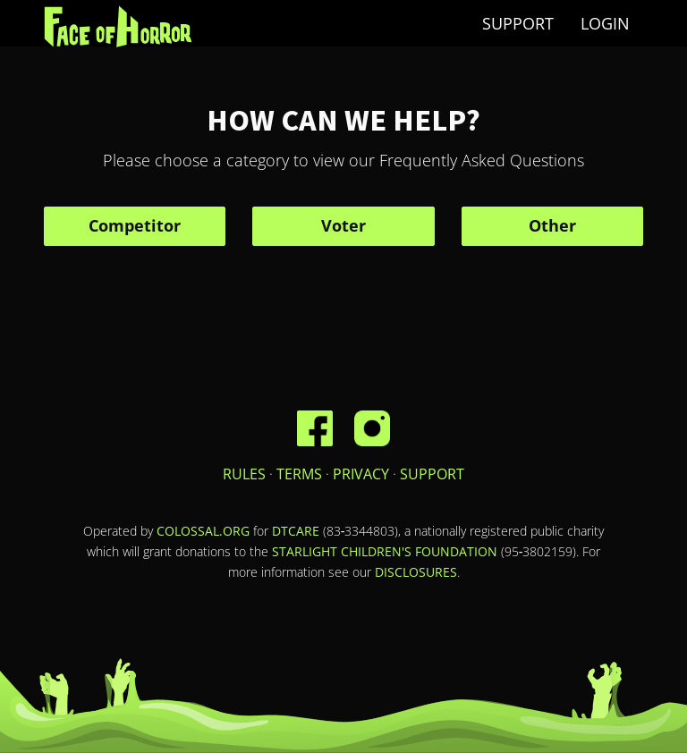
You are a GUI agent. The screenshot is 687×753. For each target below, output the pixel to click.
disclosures (416, 571)
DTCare (295, 530)
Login (605, 23)
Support (518, 23)
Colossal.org (203, 530)
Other (552, 225)
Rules (244, 474)
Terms (299, 474)
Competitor (135, 225)
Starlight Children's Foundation (384, 551)
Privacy (361, 474)
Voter (343, 225)
